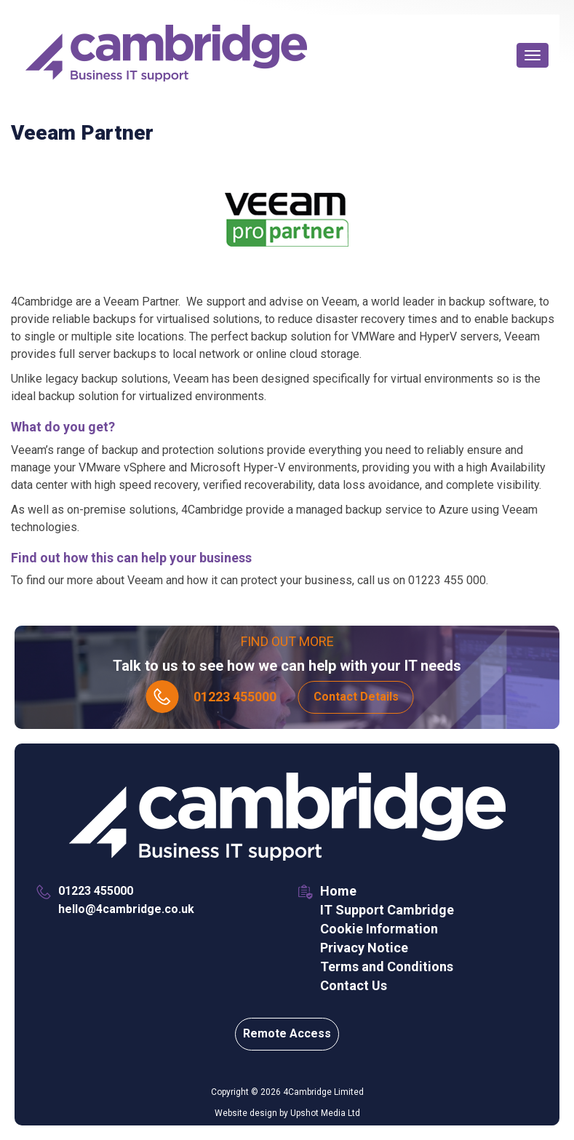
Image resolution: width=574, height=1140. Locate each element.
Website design (246, 1113)
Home (338, 890)
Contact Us (353, 985)
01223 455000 (235, 696)
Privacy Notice (364, 947)
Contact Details (356, 696)
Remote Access (287, 1033)
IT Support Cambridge (387, 909)
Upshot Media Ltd (325, 1113)
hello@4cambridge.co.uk (126, 909)
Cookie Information (379, 928)
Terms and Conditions (386, 966)
